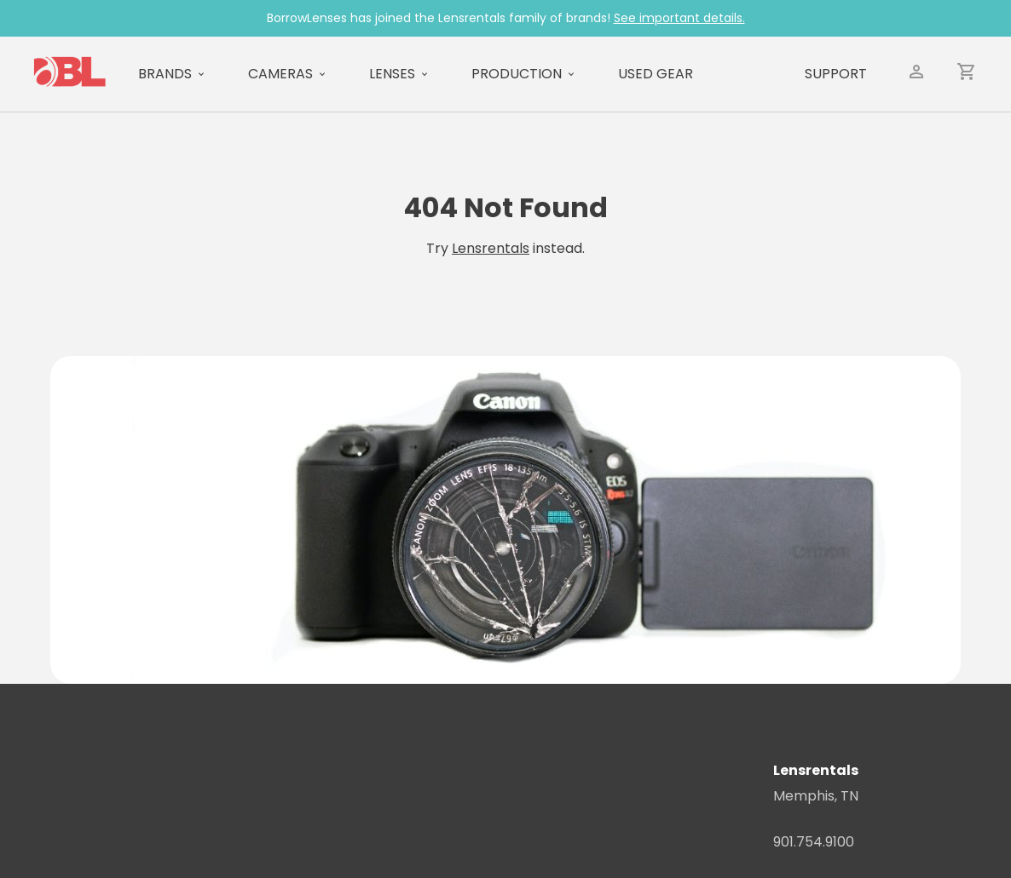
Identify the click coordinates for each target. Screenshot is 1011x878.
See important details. (679, 17)
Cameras (280, 73)
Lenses (392, 73)
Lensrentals (490, 248)
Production (516, 73)
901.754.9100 (813, 842)
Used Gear (655, 73)
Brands (165, 73)
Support (836, 73)
